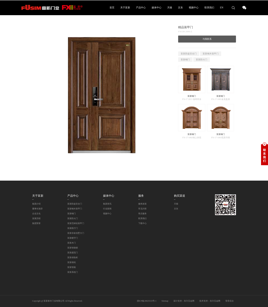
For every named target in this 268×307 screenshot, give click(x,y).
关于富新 (125, 7)
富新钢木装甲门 (211, 53)
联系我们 (209, 7)
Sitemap (164, 301)
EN (221, 7)
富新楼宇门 (72, 238)
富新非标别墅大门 (75, 233)
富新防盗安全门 (189, 53)
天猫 (169, 7)
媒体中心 (156, 7)
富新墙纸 (71, 262)
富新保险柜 (72, 257)
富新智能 (71, 267)
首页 (112, 7)
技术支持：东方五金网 (209, 301)
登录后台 (229, 301)
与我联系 (207, 39)
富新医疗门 (72, 228)
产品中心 (141, 7)
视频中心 (194, 7)
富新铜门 (185, 59)
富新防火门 (201, 59)
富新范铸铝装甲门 (75, 223)
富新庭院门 (72, 252)
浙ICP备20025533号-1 (147, 301)
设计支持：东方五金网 (183, 301)
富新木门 (71, 243)
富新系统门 (72, 272)
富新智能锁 (72, 248)
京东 (180, 7)
